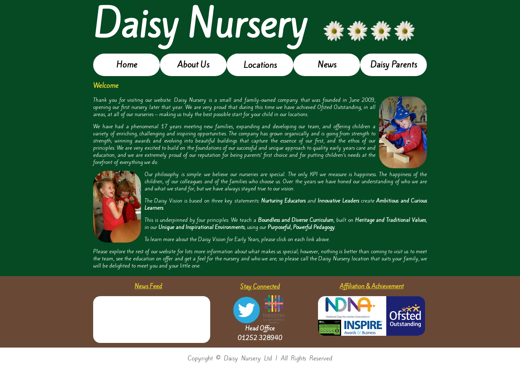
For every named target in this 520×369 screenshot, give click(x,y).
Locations (260, 65)
